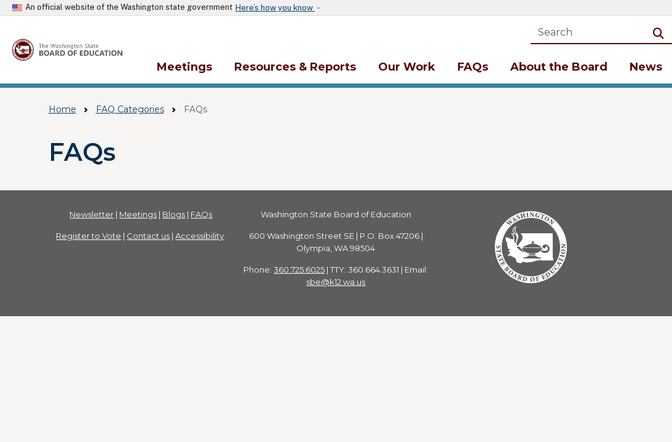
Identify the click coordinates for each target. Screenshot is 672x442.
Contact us (148, 236)
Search (661, 32)
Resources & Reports (295, 67)
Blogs (173, 214)
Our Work (406, 67)
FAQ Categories (130, 109)
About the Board (558, 67)
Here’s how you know (275, 7)
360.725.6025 (299, 269)
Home (62, 109)
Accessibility (199, 236)
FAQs (472, 67)
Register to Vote (88, 236)
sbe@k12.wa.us (335, 282)
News (646, 67)
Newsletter (91, 214)
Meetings (184, 67)
